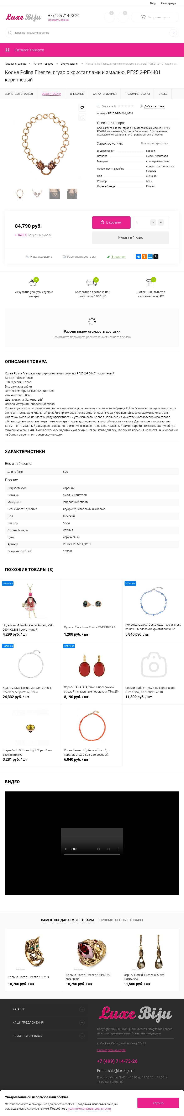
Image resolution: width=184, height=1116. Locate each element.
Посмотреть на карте (111, 1050)
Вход (153, 3)
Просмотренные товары (121, 920)
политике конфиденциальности (89, 1108)
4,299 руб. (30, 636)
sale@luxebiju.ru (121, 1070)
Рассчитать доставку (79, 256)
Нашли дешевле (39, 256)
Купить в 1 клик (130, 238)
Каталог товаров (24, 50)
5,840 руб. (153, 636)
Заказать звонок (58, 19)
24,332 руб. (30, 699)
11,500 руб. (137, 984)
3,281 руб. (30, 761)
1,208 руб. (92, 636)
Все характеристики (154, 143)
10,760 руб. (21, 984)
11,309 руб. (153, 699)
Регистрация (169, 3)
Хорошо (158, 1103)
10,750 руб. (79, 984)
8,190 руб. (92, 699)
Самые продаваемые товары (67, 920)
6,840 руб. (92, 761)
